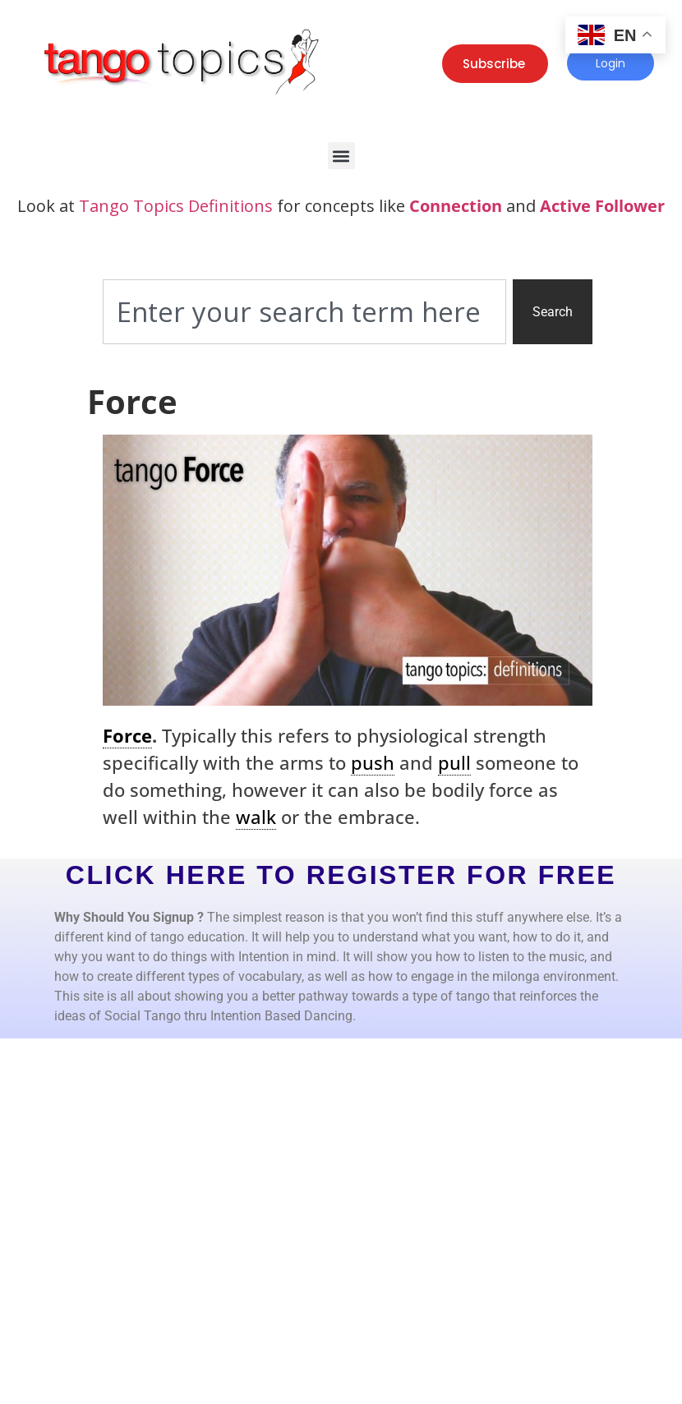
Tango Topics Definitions (176, 206)
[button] (341, 155)
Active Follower (602, 206)
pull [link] (454, 762)
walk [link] (256, 816)
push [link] (372, 762)
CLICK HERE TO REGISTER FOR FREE (341, 875)
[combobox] (304, 311)
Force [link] (127, 735)
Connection (455, 206)
